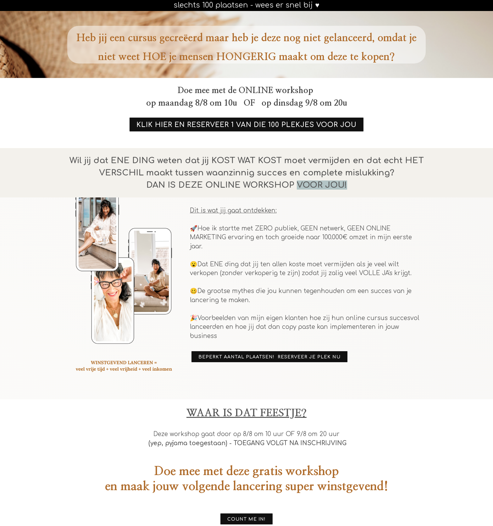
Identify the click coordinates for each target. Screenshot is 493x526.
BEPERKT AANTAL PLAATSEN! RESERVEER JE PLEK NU (269, 357)
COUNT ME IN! (246, 519)
